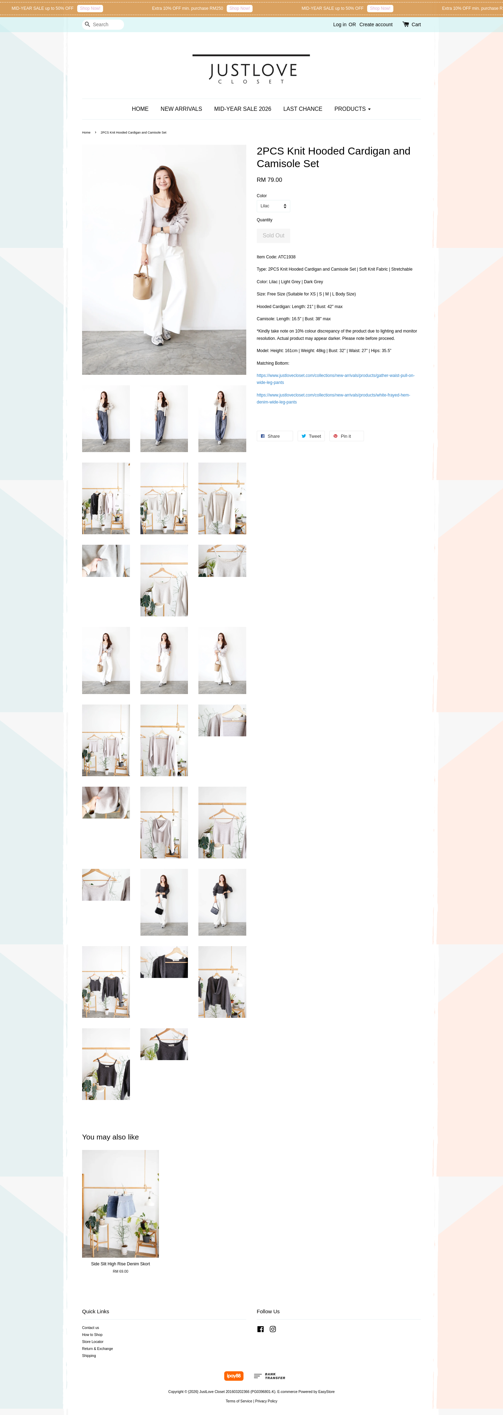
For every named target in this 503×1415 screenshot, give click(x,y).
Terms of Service (239, 1401)
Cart (416, 24)
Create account (376, 24)
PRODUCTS (352, 109)
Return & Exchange (97, 1349)
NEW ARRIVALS (181, 109)
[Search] (103, 25)
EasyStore (326, 1392)
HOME (140, 109)
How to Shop (92, 1335)
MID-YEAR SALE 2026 (242, 109)
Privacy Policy (266, 1401)
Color (262, 195)
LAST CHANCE (302, 109)
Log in (340, 24)
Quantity (264, 219)
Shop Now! (135, 8)
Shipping (89, 1356)
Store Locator (92, 1342)
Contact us (90, 1328)
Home (86, 132)
